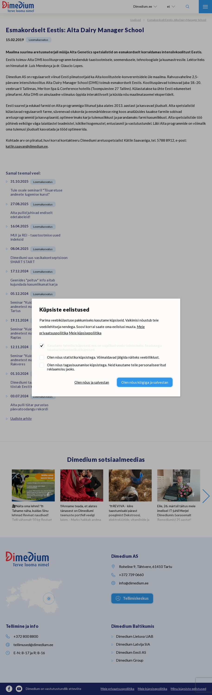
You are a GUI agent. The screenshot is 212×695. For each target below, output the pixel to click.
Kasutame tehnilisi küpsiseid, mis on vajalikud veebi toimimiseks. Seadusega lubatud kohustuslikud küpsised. (104, 347)
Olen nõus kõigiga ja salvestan (144, 382)
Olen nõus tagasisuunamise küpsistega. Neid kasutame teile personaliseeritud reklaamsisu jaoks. (106, 367)
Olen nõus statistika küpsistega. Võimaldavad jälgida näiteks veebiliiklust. (103, 357)
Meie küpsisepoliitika (85, 333)
